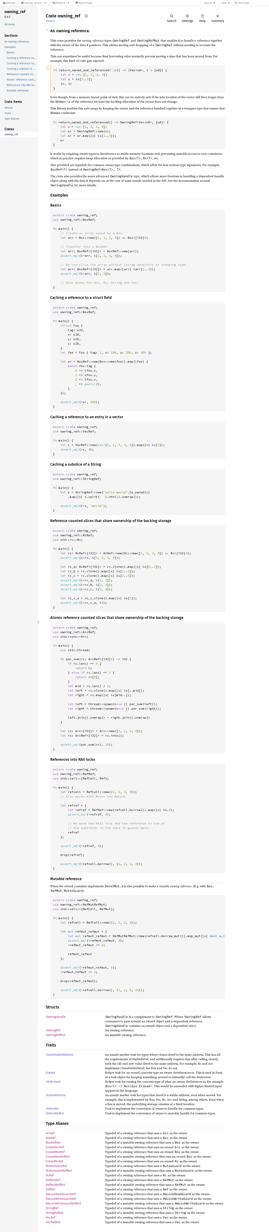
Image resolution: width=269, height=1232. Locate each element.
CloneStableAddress (59, 1054)
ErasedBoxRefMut (58, 1156)
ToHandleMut (55, 1113)
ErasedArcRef (55, 1147)
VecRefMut (53, 1222)
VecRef (50, 1217)
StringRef (52, 1208)
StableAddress (56, 1095)
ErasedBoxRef (55, 1152)
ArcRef (50, 1133)
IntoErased (53, 1081)
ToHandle (52, 1108)
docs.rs (208, 2)
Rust (224, 2)
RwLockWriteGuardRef (61, 1199)
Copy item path (86, 16)
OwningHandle (56, 1017)
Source (50, 21)
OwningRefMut (55, 1035)
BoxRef (50, 1138)
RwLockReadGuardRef (61, 1194)
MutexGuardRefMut (59, 1170)
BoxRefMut (53, 1142)
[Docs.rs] (9, 3)
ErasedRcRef (54, 1161)
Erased (50, 1072)
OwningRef (53, 1030)
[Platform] (61, 3)
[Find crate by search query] (253, 3)
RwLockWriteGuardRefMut (63, 1203)
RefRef (50, 1189)
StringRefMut (55, 1213)
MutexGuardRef (56, 1166)
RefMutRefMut (55, 1184)
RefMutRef (53, 1180)
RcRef (50, 1175)
